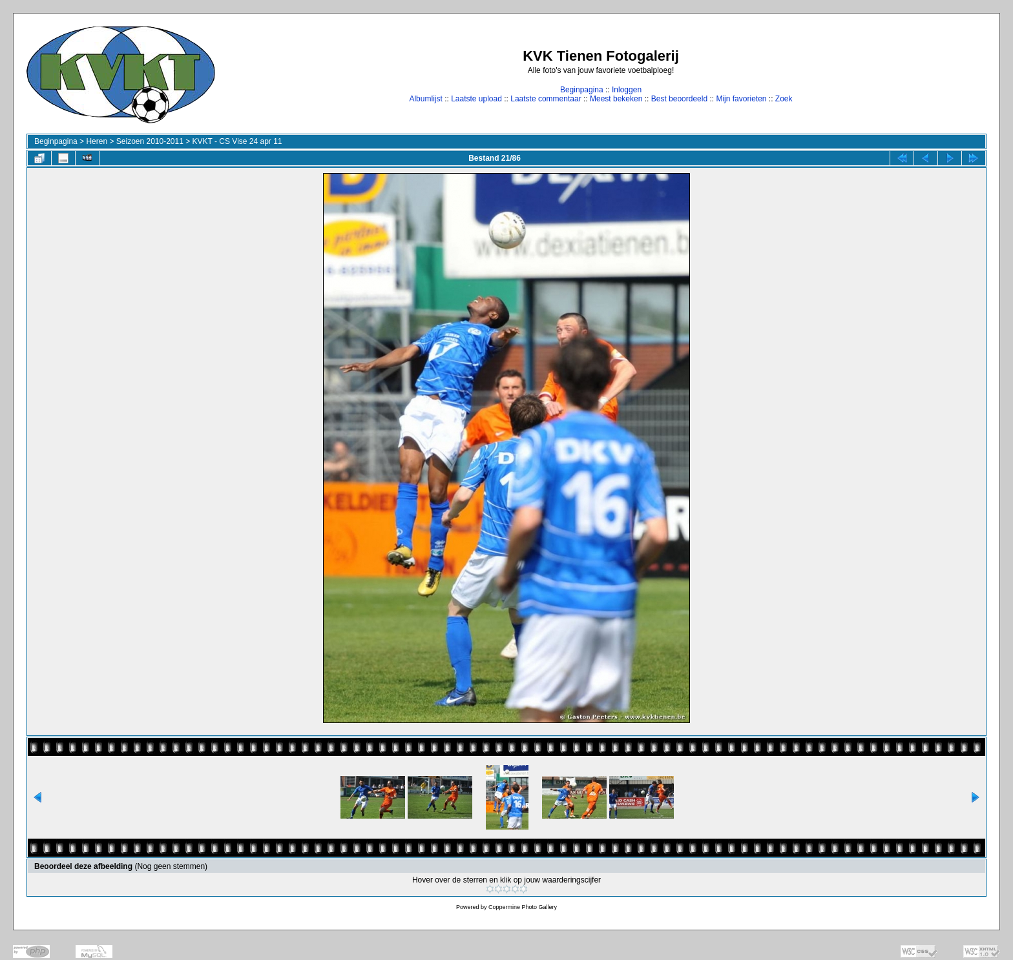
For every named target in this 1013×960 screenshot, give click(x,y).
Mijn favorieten (741, 98)
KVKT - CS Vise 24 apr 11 (237, 141)
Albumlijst (425, 98)
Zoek (784, 98)
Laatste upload (476, 98)
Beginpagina (581, 89)
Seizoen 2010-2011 (149, 141)
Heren (96, 141)
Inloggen (627, 89)
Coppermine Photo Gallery (522, 907)
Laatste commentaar (545, 98)
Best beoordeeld (679, 98)
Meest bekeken (616, 98)
